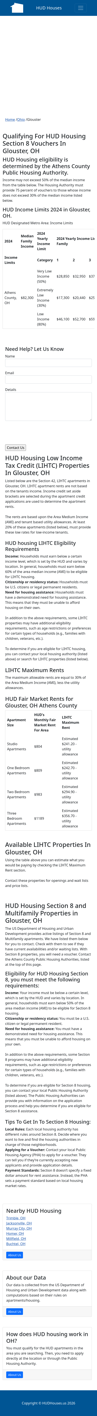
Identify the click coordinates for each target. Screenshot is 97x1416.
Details (10, 389)
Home (10, 119)
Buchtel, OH (16, 1243)
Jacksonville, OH (19, 1223)
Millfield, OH (16, 1238)
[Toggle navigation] (81, 8)
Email (9, 373)
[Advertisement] (48, 66)
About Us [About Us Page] (14, 1255)
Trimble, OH (16, 1218)
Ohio (21, 119)
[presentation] (37, 432)
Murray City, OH (19, 1228)
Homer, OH (15, 1233)
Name (10, 356)
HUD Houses (49, 8)
